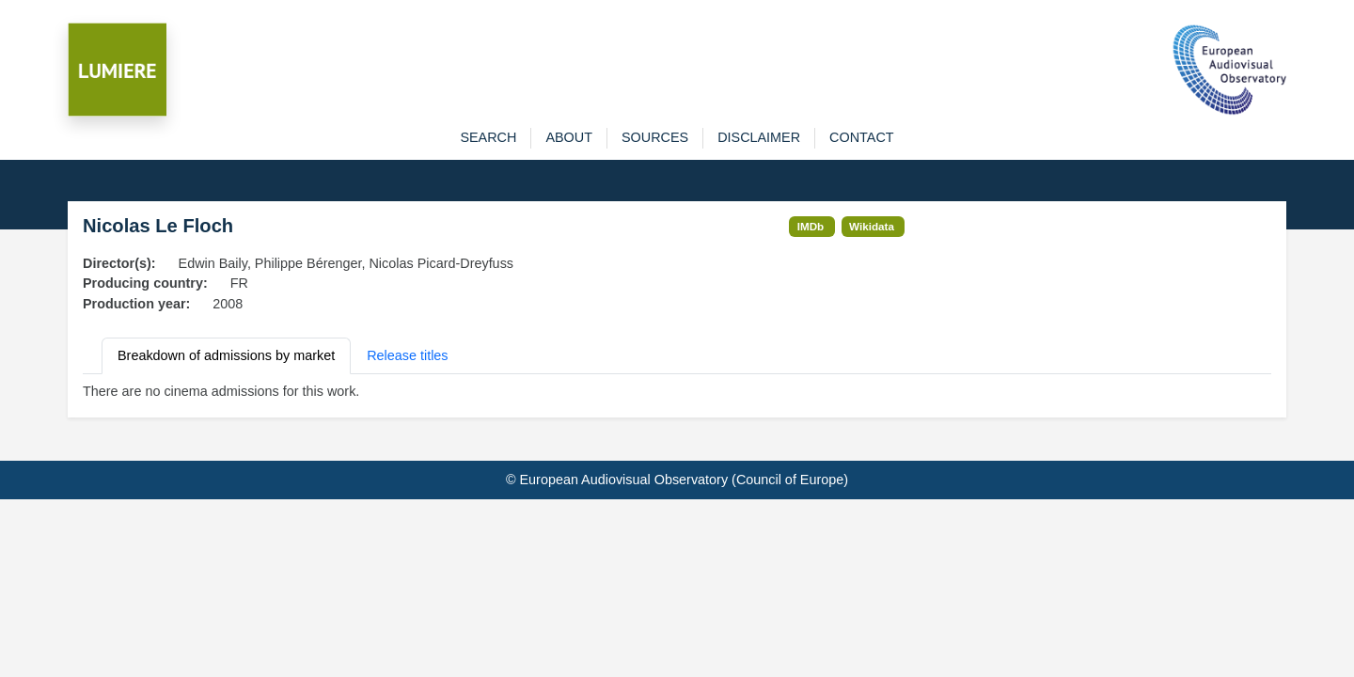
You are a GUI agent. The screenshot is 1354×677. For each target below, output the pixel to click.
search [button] (488, 137)
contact (861, 137)
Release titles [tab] (407, 355)
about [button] (568, 137)
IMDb (811, 226)
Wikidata (871, 226)
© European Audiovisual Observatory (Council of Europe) (677, 479)
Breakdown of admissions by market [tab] (226, 355)
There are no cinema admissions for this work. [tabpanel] (221, 391)
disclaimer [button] (758, 137)
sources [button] (655, 137)
